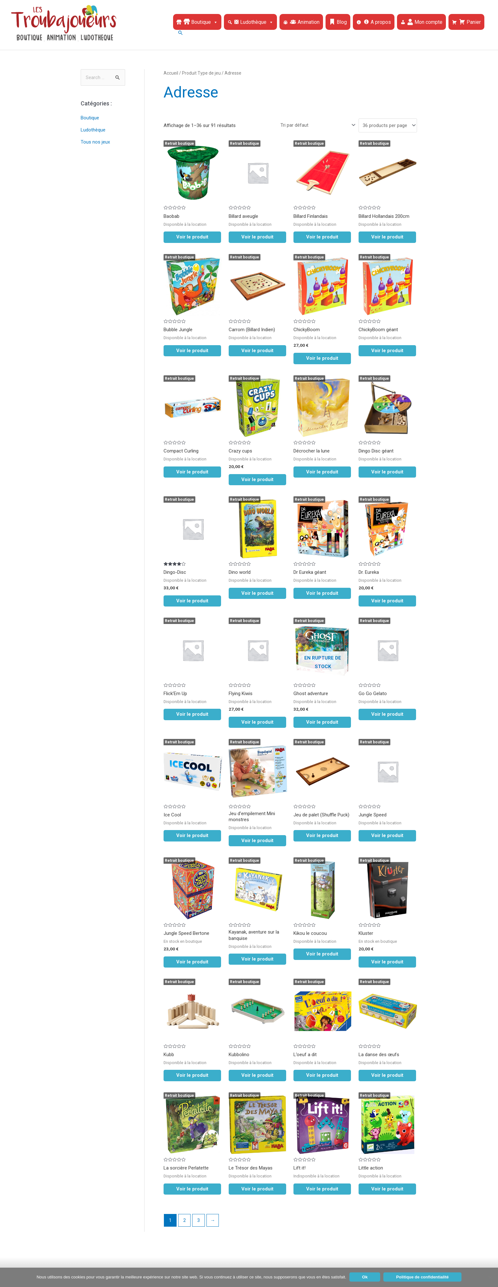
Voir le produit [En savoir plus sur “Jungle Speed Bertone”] (192, 962)
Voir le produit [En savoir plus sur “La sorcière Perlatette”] (192, 1189)
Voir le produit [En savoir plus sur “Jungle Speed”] (387, 835)
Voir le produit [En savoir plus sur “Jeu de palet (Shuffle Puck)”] (322, 835)
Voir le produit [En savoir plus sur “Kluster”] (387, 962)
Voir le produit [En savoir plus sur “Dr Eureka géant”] (322, 593)
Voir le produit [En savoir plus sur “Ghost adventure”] (322, 722)
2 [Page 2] (184, 1220)
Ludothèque (93, 130)
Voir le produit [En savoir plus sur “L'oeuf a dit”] (322, 1075)
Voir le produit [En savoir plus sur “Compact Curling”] (192, 472)
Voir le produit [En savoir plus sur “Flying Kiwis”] (257, 722)
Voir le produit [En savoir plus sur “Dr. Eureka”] (387, 601)
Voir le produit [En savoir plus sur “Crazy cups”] (257, 479)
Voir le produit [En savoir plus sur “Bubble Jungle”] (192, 350)
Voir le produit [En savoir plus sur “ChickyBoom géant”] (387, 350)
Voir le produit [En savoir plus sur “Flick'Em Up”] (192, 714)
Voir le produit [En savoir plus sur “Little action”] (387, 1189)
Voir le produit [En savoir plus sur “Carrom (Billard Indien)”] (257, 350)
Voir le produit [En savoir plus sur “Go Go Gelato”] (387, 714)
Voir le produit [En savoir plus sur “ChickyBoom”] (322, 358)
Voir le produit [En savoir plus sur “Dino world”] (257, 593)
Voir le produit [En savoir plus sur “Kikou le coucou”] (322, 954)
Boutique (90, 118)
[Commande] (317, 125)
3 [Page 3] (198, 1220)
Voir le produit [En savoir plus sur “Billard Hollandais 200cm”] (387, 237)
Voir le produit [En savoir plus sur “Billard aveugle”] (257, 237)
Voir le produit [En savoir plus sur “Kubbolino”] (257, 1075)
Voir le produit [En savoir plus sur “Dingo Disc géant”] (387, 472)
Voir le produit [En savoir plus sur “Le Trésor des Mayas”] (257, 1189)
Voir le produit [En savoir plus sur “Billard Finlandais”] (322, 237)
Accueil (171, 73)
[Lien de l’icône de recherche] (330, 33)
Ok (364, 1277)
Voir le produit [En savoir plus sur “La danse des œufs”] (387, 1075)
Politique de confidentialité (422, 1277)
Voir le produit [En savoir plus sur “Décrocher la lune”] (322, 472)
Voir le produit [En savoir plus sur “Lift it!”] (322, 1189)
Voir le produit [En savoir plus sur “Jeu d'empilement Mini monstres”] (257, 840)
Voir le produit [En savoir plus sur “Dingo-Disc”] (192, 601)
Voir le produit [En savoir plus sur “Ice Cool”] (192, 835)
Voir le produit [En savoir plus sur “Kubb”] (192, 1075)
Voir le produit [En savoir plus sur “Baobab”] (192, 237)
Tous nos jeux (95, 142)
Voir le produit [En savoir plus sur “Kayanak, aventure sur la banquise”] (257, 959)
